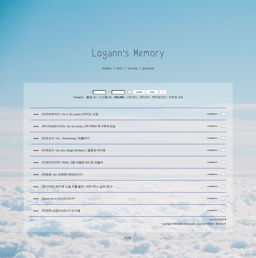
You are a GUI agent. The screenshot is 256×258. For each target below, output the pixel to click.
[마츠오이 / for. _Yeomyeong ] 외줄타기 (65, 138)
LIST (32, 220)
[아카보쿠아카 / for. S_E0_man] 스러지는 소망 (70, 114)
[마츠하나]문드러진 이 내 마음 (61, 210)
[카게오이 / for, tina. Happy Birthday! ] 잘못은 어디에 (74, 150)
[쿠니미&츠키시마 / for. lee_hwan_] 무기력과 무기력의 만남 (79, 126)
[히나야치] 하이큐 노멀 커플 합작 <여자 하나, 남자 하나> (77, 186)
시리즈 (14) (176, 97)
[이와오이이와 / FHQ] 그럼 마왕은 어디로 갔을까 (72, 162)
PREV (211, 220)
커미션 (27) (159, 97)
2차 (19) (144, 97)
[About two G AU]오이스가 (58, 198)
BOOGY (221, 223)
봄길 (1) (91, 97)
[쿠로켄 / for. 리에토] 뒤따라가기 (62, 174)
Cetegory (78, 97)
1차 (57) (131, 97)
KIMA (209, 223)
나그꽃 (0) (105, 97)
